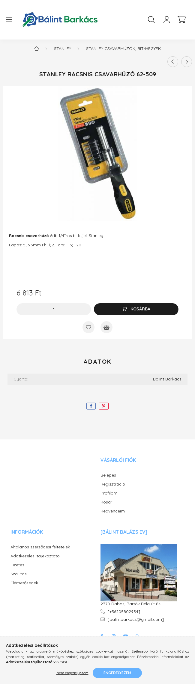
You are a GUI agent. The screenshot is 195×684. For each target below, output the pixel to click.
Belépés (108, 475)
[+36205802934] (124, 611)
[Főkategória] (36, 48)
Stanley (62, 48)
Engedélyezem (117, 673)
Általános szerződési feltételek (40, 547)
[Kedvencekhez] (88, 327)
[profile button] (166, 20)
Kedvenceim (112, 511)
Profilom (108, 493)
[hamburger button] (9, 20)
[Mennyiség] (53, 309)
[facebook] (91, 406)
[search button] (152, 20)
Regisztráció (112, 484)
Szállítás (18, 574)
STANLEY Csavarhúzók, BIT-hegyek (123, 48)
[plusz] (84, 309)
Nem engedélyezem (72, 673)
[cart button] (182, 20)
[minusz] (22, 309)
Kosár (106, 502)
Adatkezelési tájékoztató (35, 556)
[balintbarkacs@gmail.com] (136, 619)
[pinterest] (104, 406)
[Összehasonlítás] (106, 327)
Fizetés (17, 565)
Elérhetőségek (24, 583)
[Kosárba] (136, 309)
